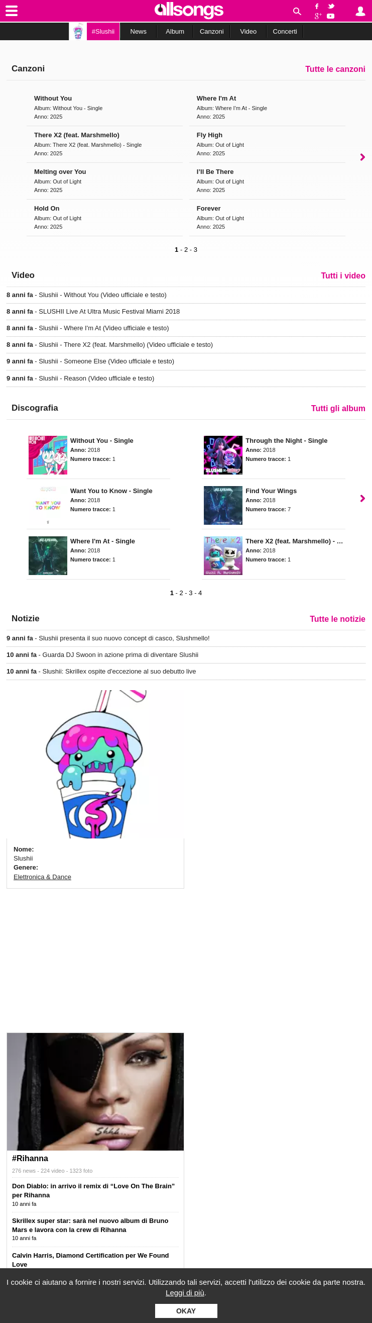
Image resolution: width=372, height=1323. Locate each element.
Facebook (317, 5)
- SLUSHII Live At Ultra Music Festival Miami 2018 (93, 311)
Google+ (317, 16)
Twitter (332, 5)
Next (362, 157)
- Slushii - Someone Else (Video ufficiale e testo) (90, 361)
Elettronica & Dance (42, 877)
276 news (24, 1171)
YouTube (332, 16)
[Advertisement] (95, 959)
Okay (186, 1311)
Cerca (297, 11)
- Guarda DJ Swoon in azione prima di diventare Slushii (102, 654)
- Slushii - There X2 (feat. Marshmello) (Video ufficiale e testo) (110, 344)
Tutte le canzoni (335, 69)
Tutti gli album (338, 408)
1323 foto (80, 1171)
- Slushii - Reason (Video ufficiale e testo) (80, 378)
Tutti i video (343, 275)
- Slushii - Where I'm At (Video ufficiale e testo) (88, 328)
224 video (53, 1171)
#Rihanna (30, 1158)
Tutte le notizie (337, 619)
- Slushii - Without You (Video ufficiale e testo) (87, 295)
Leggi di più (185, 1292)
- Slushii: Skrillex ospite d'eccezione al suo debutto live (101, 671)
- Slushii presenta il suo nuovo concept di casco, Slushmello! (108, 638)
